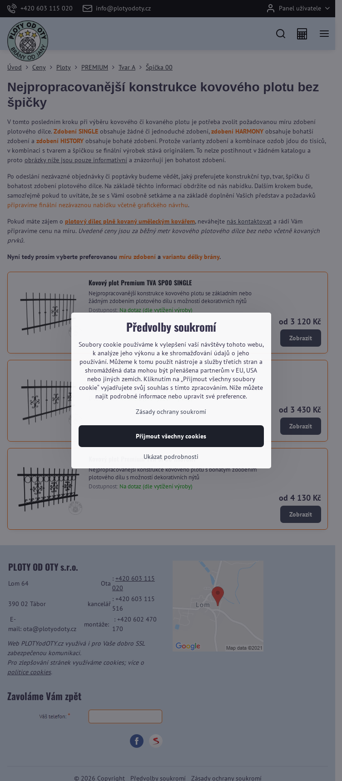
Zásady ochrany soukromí (171, 412)
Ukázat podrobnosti (171, 457)
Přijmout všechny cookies (171, 436)
